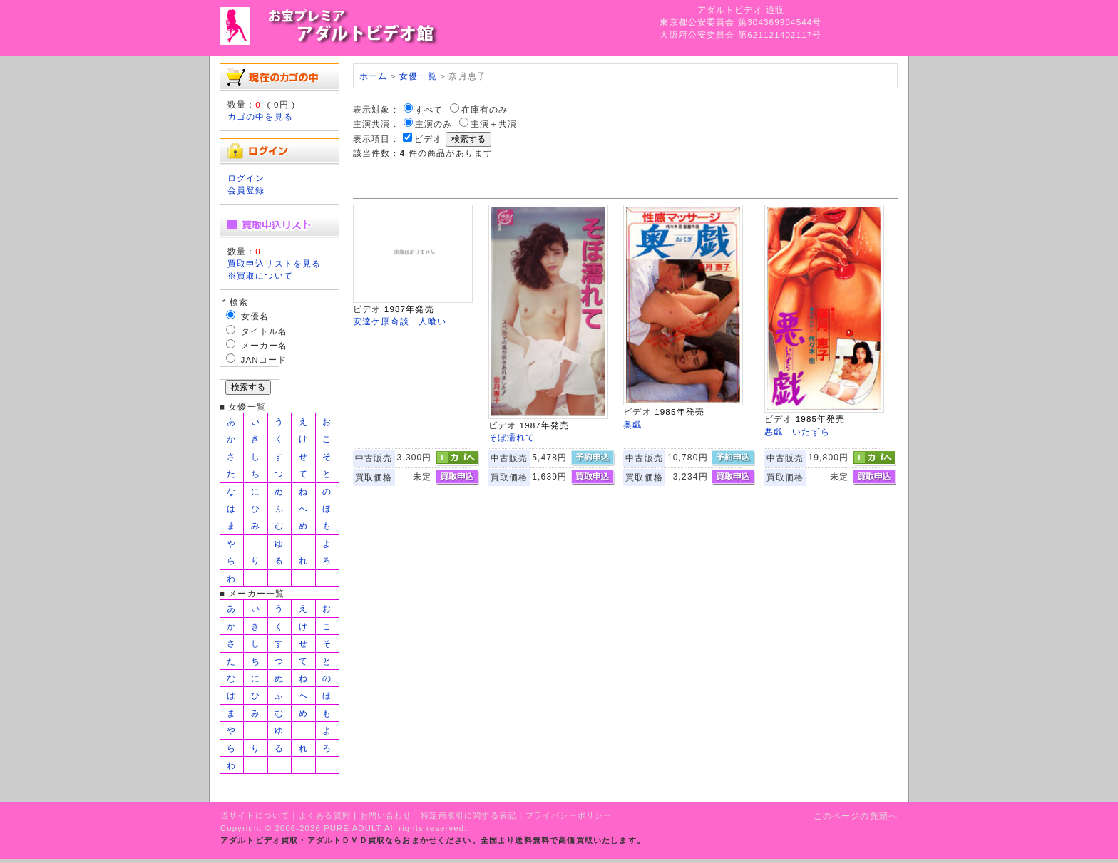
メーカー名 (264, 345)
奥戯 (632, 424)
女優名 (255, 316)
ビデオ (428, 138)
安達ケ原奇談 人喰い (400, 321)
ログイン (246, 177)
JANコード (264, 359)
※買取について (260, 275)
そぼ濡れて (511, 437)
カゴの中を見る (260, 116)
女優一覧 (418, 76)
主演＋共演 (494, 123)
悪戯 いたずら (797, 431)
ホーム (373, 76)
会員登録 (246, 190)
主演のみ (434, 123)
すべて (429, 109)
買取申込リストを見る (274, 263)
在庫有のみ (484, 109)
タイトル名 (264, 331)
